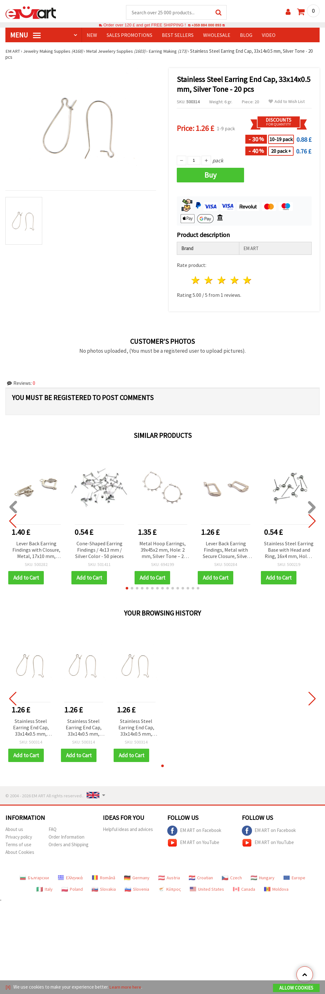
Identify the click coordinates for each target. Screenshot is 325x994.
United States (207, 889)
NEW (92, 35)
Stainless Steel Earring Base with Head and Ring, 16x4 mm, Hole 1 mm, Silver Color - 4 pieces (289, 551)
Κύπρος (169, 889)
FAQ (52, 830)
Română (103, 878)
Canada (244, 889)
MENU (25, 35)
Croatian (201, 878)
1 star (195, 280)
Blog (246, 35)
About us (14, 830)
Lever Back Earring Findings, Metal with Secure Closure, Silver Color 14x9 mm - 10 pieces (226, 551)
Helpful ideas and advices (128, 830)
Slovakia (104, 889)
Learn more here (126, 987)
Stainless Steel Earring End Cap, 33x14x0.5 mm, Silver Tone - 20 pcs (31, 728)
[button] (127, 588)
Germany (136, 878)
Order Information (66, 837)
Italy (44, 889)
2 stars (209, 280)
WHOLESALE (216, 35)
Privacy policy (18, 837)
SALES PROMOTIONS (129, 35)
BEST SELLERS (178, 35)
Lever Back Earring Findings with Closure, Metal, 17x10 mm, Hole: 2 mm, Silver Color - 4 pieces (36, 551)
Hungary (263, 878)
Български (34, 878)
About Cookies (19, 852)
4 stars (234, 280)
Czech (232, 878)
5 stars (247, 280)
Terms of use (18, 845)
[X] (8, 987)
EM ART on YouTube (193, 843)
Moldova (276, 889)
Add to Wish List (287, 101)
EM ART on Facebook (194, 831)
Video (268, 35)
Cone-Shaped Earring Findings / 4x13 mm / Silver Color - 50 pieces (99, 550)
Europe (294, 878)
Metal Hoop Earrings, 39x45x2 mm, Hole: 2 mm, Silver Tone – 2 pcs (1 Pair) (162, 551)
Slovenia (137, 889)
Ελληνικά (70, 878)
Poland (72, 889)
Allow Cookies (296, 988)
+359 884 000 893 (206, 25)
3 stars (221, 280)
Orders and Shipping (69, 845)
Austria (169, 878)
